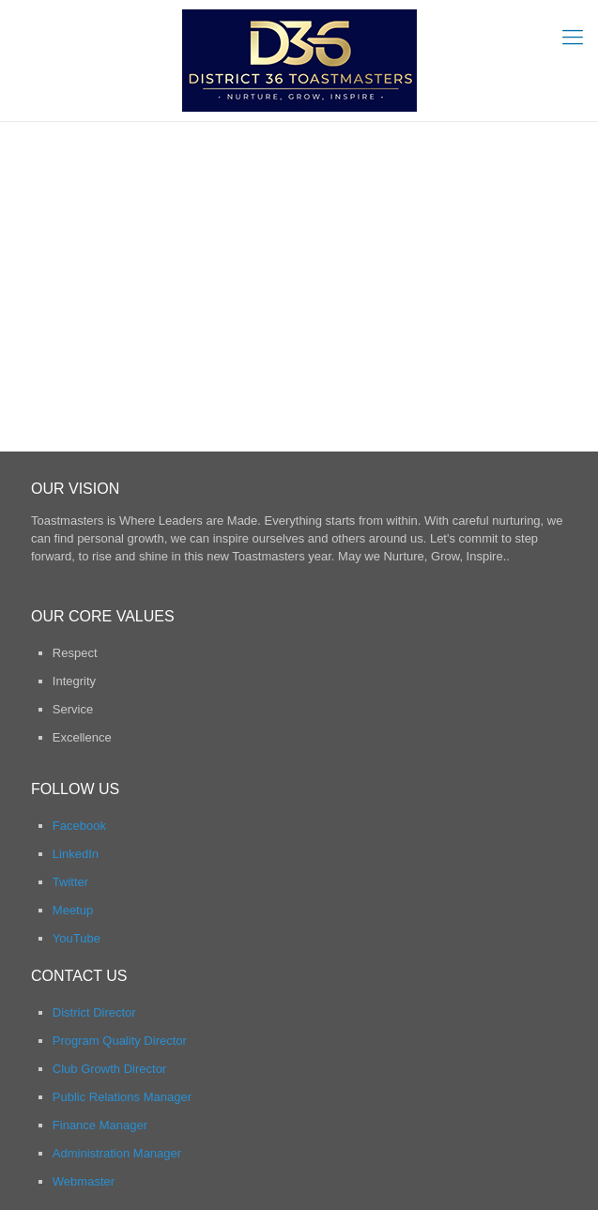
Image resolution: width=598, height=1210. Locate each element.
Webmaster (84, 1181)
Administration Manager (117, 1153)
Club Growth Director (109, 1069)
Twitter (70, 882)
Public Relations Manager (122, 1097)
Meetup (73, 910)
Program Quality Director (120, 1041)
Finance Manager (100, 1125)
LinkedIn (76, 854)
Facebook (79, 826)
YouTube (76, 938)
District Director (94, 1012)
